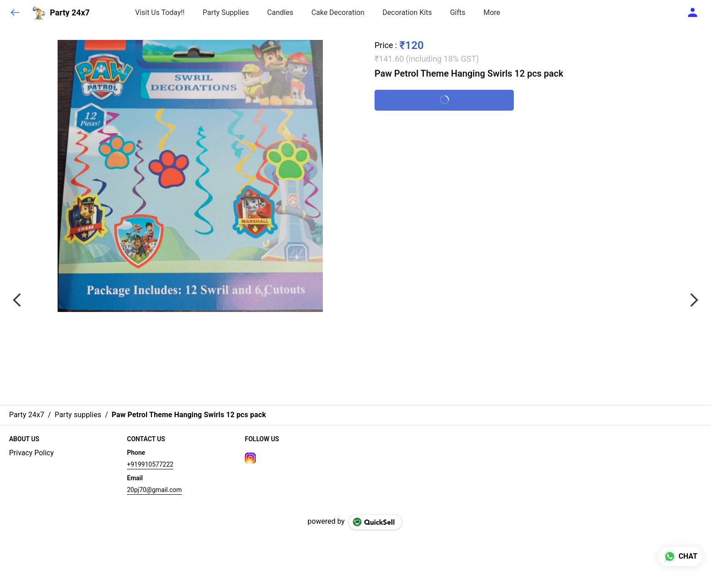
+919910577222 (150, 464)
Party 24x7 (70, 12)
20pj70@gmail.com (154, 489)
